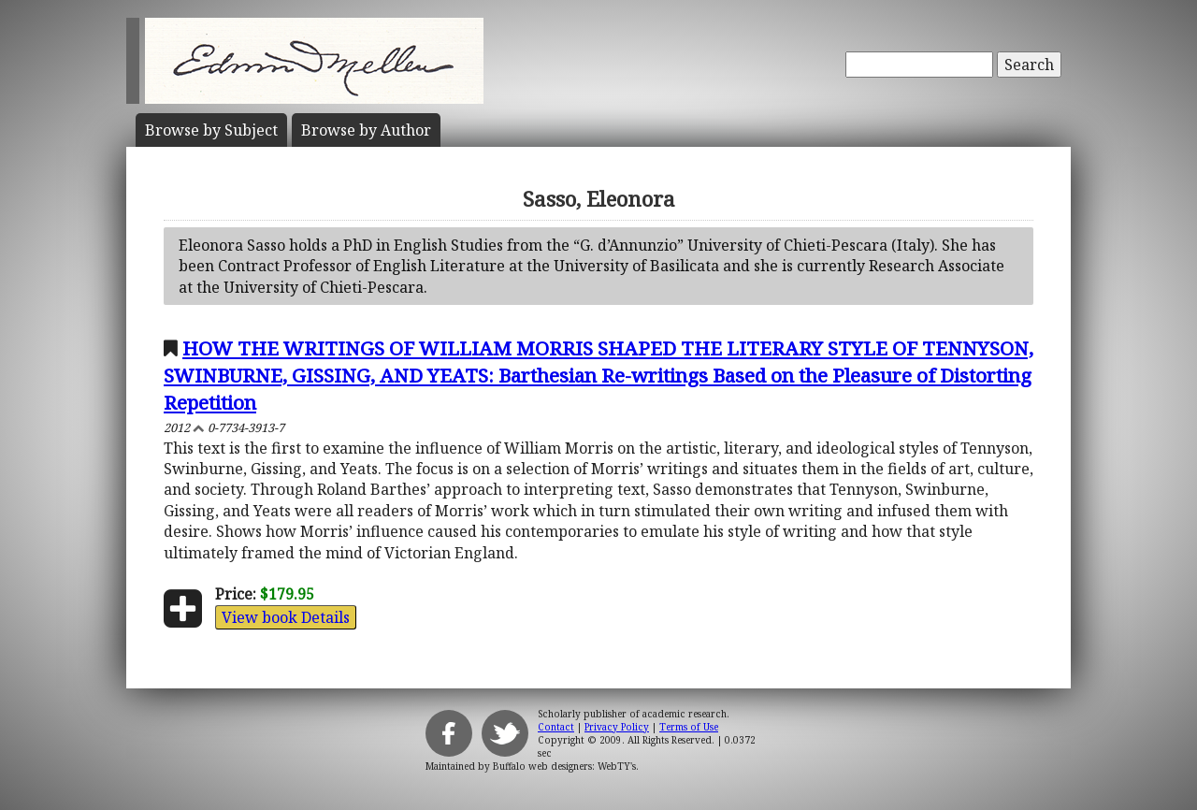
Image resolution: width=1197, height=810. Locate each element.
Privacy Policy (616, 726)
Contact (556, 726)
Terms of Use (688, 726)
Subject (211, 130)
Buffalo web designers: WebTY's (564, 766)
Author (366, 130)
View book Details (286, 617)
